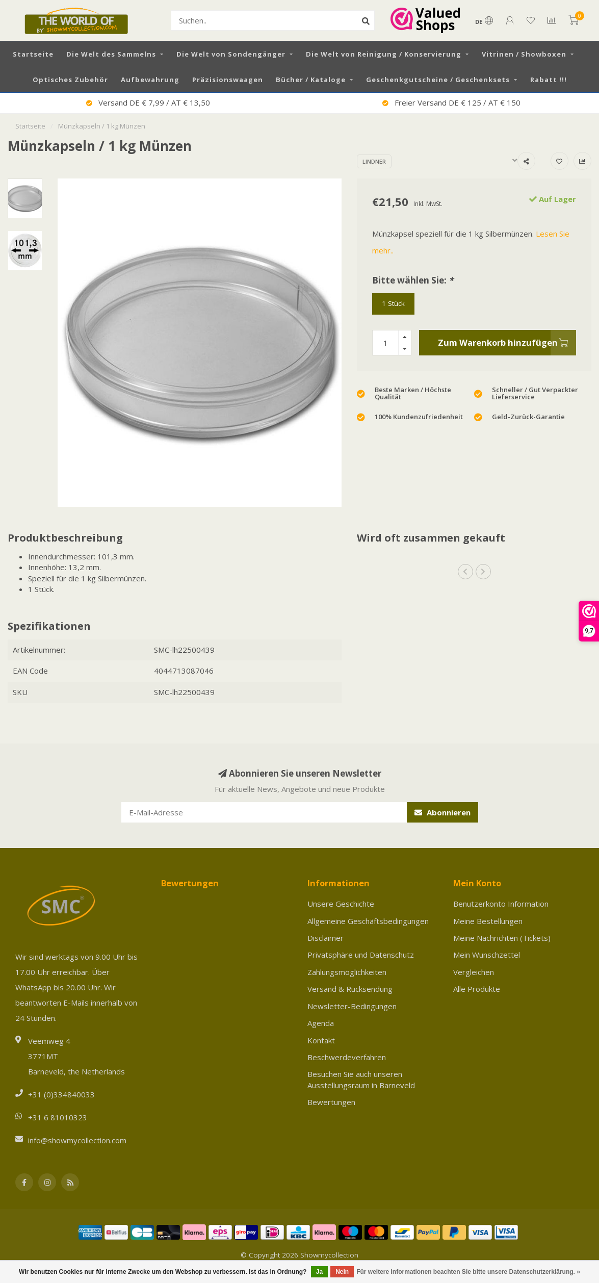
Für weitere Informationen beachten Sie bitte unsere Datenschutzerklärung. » (468, 1271)
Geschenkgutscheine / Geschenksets (438, 79)
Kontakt (321, 1040)
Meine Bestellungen (488, 921)
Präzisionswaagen (227, 79)
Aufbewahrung (150, 79)
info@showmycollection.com (77, 1140)
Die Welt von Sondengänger (230, 54)
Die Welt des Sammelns (111, 54)
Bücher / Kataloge (311, 79)
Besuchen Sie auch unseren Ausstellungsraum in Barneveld (361, 1079)
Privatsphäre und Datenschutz (360, 955)
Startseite (33, 54)
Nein (342, 1271)
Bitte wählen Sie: (412, 280)
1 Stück (393, 303)
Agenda (320, 1023)
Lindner (374, 161)
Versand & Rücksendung (350, 989)
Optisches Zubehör (70, 79)
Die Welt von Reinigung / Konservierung (383, 54)
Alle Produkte (476, 989)
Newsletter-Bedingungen (352, 1006)
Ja (319, 1271)
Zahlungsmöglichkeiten (346, 972)
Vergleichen (473, 972)
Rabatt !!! (548, 79)
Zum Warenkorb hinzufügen (507, 342)
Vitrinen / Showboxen (524, 54)
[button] (465, 571)
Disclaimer (325, 938)
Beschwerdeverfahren (346, 1057)
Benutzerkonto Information (501, 904)
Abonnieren (442, 812)
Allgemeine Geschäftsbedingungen (368, 921)
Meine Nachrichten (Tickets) (502, 938)
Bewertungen (331, 1102)
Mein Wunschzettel (486, 955)
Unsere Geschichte (340, 904)
